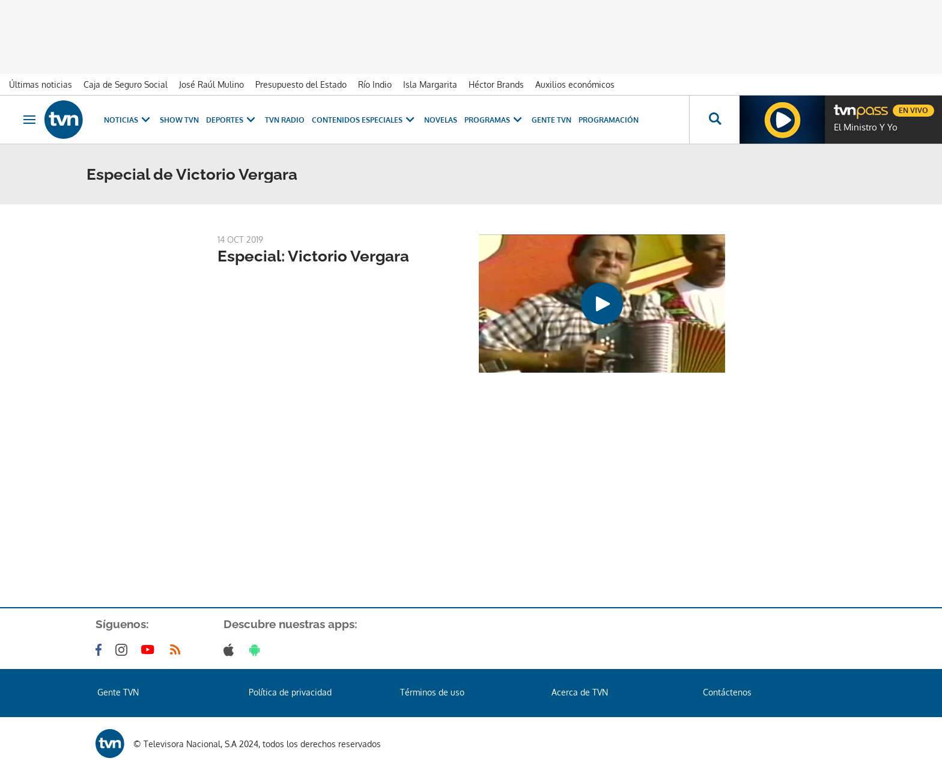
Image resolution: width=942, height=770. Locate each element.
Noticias (128, 119)
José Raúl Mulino (211, 84)
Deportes (232, 119)
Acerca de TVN (580, 692)
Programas (494, 119)
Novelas (440, 119)
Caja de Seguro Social (126, 84)
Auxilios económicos (575, 84)
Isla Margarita (430, 84)
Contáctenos (727, 692)
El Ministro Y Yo (866, 127)
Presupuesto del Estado (301, 84)
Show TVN (179, 119)
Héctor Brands (496, 84)
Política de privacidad (290, 692)
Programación (609, 119)
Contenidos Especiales (364, 119)
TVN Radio (285, 119)
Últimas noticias (40, 84)
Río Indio (375, 84)
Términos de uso (432, 692)
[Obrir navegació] (29, 119)
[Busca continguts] (714, 120)
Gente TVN (551, 119)
